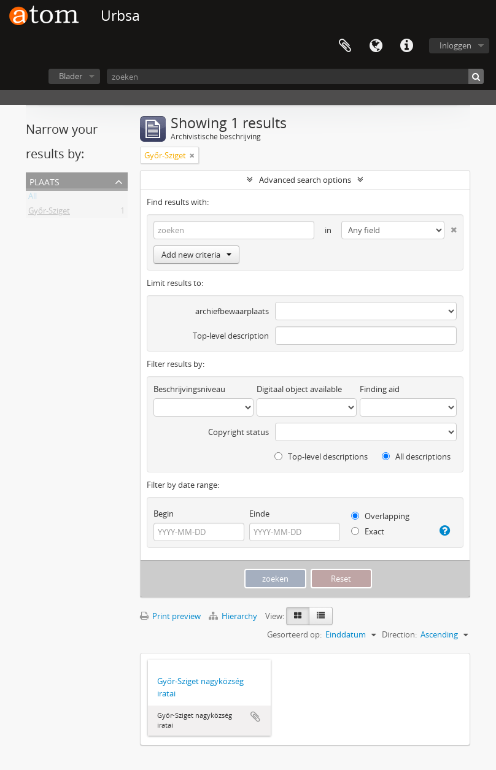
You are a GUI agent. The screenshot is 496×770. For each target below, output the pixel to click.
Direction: (399, 634)
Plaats (44, 180)
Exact (367, 531)
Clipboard (345, 46)
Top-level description (231, 335)
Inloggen (455, 45)
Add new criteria (196, 254)
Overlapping (380, 516)
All (32, 198)
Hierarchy (234, 616)
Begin (163, 513)
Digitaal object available (299, 389)
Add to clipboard (255, 716)
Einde (259, 513)
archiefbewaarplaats (232, 311)
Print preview (170, 616)
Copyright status (238, 431)
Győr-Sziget (49, 212)
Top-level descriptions (321, 456)
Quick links (406, 46)
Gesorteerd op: (294, 634)
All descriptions (416, 456)
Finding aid (380, 389)
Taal (375, 46)
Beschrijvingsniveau (189, 389)
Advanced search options (305, 179)
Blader (70, 76)
